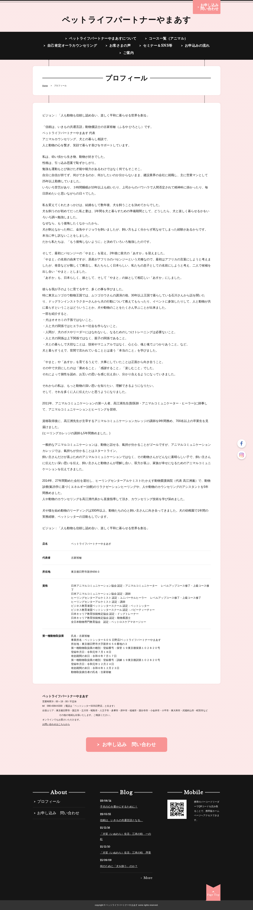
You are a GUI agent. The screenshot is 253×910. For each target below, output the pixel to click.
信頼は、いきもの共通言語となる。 (121, 820)
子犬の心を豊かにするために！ (119, 806)
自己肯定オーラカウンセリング (72, 45)
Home (45, 86)
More (148, 878)
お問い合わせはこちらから (56, 724)
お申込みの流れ (197, 45)
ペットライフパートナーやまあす (126, 20)
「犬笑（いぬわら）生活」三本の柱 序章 (125, 852)
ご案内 (128, 53)
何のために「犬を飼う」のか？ (119, 866)
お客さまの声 (120, 45)
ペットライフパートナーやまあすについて (102, 38)
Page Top (213, 894)
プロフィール (48, 802)
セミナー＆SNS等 (157, 45)
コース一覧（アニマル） (168, 38)
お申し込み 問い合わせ (58, 813)
